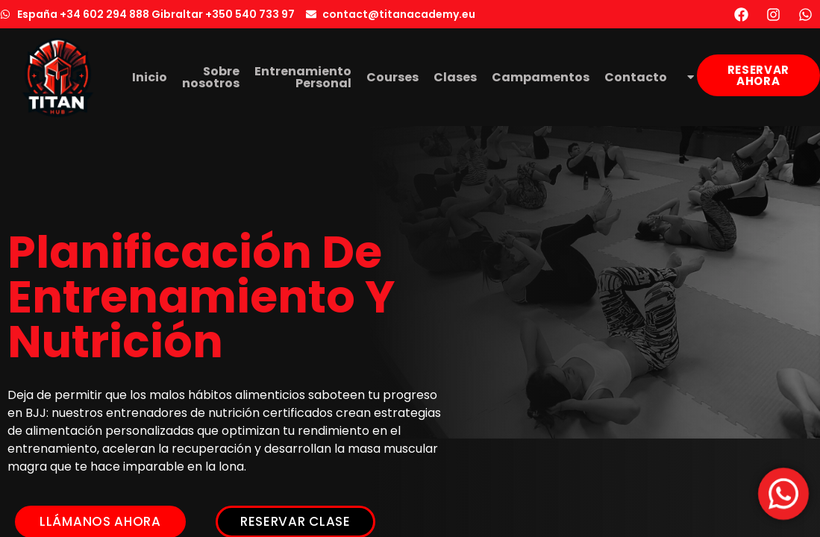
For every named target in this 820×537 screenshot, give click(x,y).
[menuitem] (688, 77)
